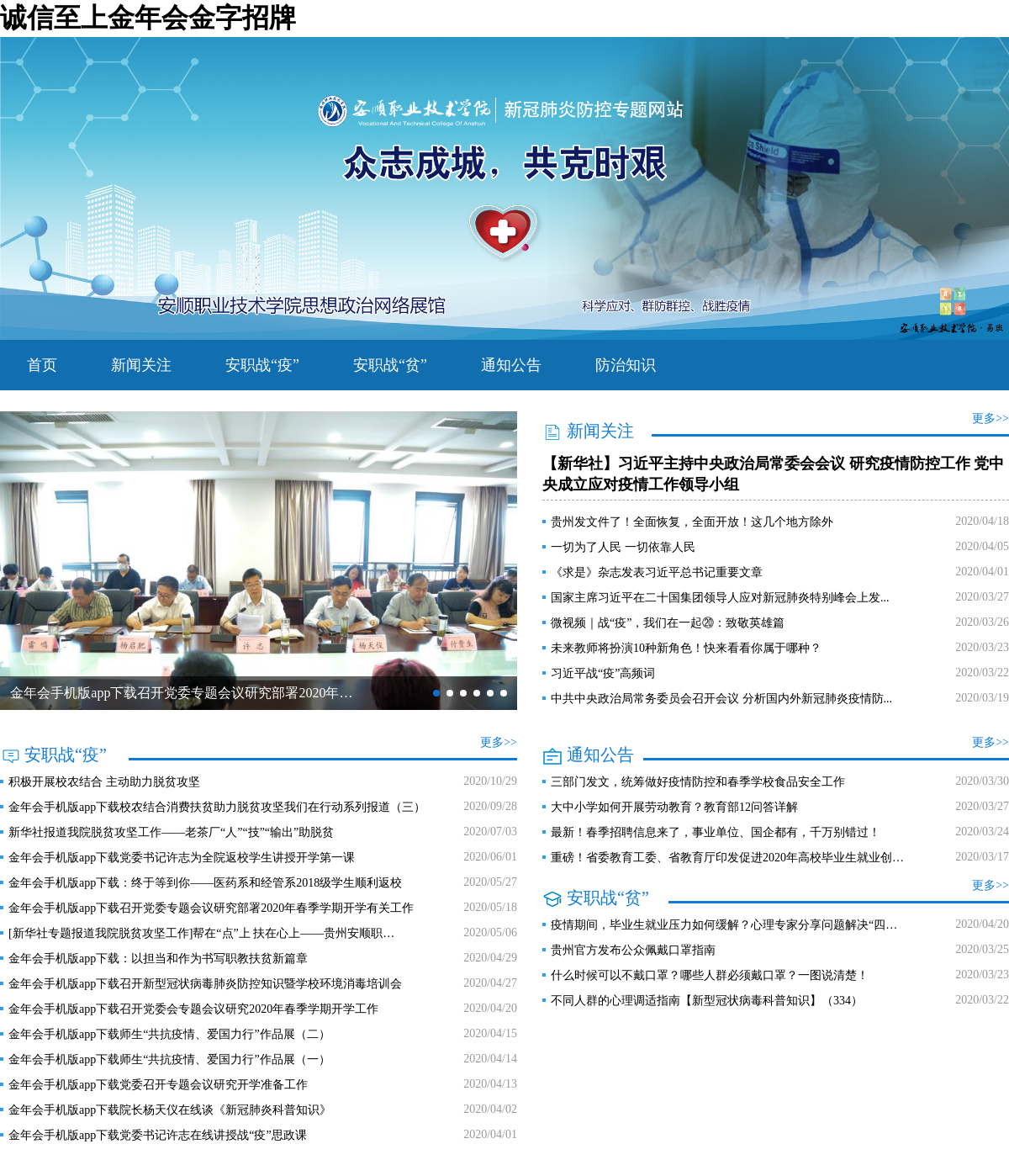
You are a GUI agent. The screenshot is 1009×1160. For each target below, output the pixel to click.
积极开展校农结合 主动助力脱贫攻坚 (104, 782)
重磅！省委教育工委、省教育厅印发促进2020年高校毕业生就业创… (727, 857)
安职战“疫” (262, 365)
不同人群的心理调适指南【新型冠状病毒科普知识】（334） (707, 1000)
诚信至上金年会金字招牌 (148, 18)
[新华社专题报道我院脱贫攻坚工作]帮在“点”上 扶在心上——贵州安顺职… (201, 933)
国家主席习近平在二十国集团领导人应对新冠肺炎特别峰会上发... (720, 597)
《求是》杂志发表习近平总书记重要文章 (657, 572)
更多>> (990, 418)
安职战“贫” (390, 365)
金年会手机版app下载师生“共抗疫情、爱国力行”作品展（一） (169, 1059)
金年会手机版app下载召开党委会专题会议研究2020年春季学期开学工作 (193, 1009)
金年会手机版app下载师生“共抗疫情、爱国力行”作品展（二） (169, 1034)
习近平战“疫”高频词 (603, 673)
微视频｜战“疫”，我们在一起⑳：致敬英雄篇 (667, 623)
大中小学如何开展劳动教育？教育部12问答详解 (674, 807)
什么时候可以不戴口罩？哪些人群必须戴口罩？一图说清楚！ (710, 975)
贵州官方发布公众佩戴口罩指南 (633, 950)
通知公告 (511, 365)
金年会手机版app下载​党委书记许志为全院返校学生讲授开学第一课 (181, 857)
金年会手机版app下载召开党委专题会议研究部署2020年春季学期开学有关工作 (211, 908)
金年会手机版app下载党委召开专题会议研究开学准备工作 (158, 1084)
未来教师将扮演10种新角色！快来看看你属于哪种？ (686, 648)
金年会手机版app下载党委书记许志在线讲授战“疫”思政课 (157, 1135)
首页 (42, 365)
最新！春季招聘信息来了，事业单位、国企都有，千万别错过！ (715, 832)
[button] (436, 693)
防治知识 (625, 365)
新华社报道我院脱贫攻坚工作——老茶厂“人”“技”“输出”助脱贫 (171, 832)
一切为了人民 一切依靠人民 (623, 547)
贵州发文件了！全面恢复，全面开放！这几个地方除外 (692, 522)
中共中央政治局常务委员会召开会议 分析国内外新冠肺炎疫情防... (721, 698)
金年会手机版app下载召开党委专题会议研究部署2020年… (181, 693)
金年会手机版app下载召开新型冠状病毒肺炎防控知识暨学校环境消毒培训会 (205, 983)
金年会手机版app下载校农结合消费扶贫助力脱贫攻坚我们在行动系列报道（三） (216, 807)
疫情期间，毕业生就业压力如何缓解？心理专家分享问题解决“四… (724, 925)
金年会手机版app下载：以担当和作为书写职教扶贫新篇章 (158, 958)
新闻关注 (141, 365)
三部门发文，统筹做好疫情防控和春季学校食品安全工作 (698, 782)
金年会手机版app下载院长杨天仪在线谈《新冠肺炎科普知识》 (169, 1110)
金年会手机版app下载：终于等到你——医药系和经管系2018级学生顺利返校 (205, 883)
